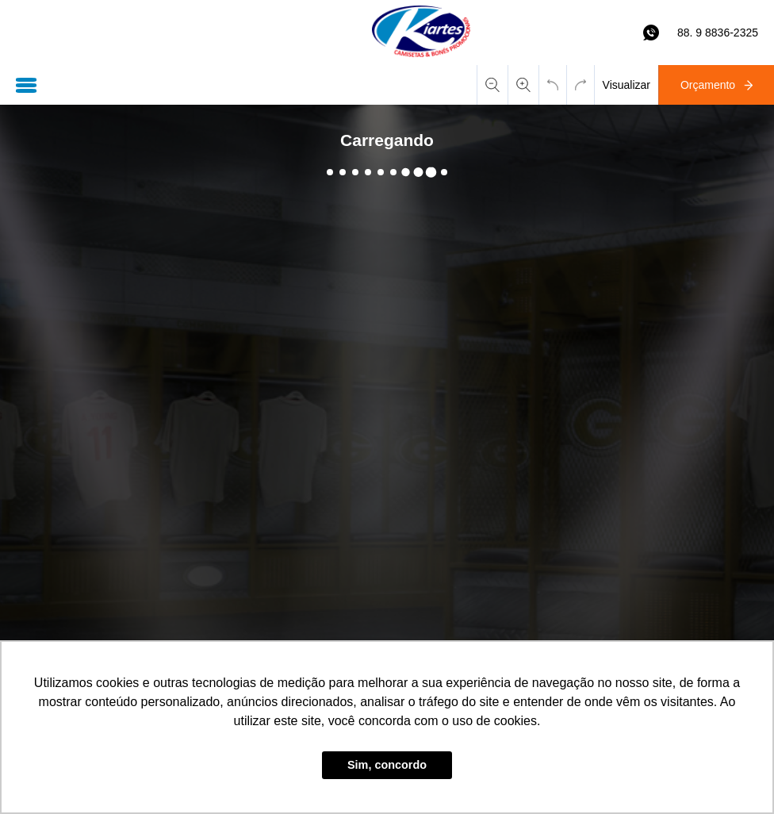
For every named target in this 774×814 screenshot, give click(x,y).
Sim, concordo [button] (387, 764)
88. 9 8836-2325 (717, 32)
